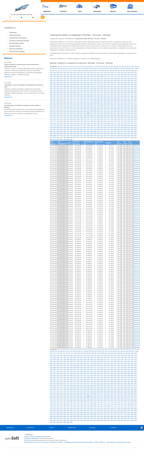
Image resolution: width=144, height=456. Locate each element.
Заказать (137, 145)
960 (51, 139)
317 (75, 88)
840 (85, 129)
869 (95, 131)
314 (64, 88)
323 (95, 88)
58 (111, 68)
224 (112, 80)
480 (98, 101)
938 (64, 137)
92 (111, 70)
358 (125, 91)
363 (54, 93)
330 (118, 88)
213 (75, 80)
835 (68, 129)
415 (54, 97)
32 (133, 66)
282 (132, 84)
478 (91, 101)
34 (138, 66)
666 (112, 115)
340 (64, 91)
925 (108, 135)
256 (132, 82)
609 (95, 111)
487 (122, 101)
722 (125, 119)
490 (132, 101)
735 (81, 121)
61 (118, 68)
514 (125, 103)
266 (78, 84)
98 (126, 70)
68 (137, 68)
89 (103, 70)
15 (88, 66)
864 (78, 131)
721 (122, 119)
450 (85, 99)
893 (88, 133)
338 (58, 91)
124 (125, 72)
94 (116, 70)
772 (118, 123)
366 (64, 93)
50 (90, 68)
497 (68, 103)
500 (78, 103)
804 (51, 127)
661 (95, 115)
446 (71, 99)
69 (50, 70)
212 (71, 80)
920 (91, 135)
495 (61, 103)
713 (95, 119)
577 (75, 109)
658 (85, 115)
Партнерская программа (17, 51)
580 (85, 109)
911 (61, 135)
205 (135, 78)
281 (128, 84)
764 (91, 123)
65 (129, 68)
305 (122, 86)
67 (134, 68)
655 (75, 115)
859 (61, 131)
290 (71, 86)
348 (91, 91)
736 (85, 121)
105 (61, 72)
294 (85, 86)
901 (115, 133)
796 (112, 125)
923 (102, 135)
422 (78, 97)
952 (112, 137)
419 (68, 97)
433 (115, 97)
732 (71, 121)
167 (95, 76)
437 (128, 97)
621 (135, 111)
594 (132, 109)
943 (81, 137)
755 (61, 123)
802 (132, 125)
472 (71, 101)
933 (135, 135)
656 (78, 115)
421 (75, 97)
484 (112, 101)
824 (118, 127)
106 (64, 72)
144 (105, 74)
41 (66, 68)
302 (112, 86)
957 (128, 137)
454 (98, 99)
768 (105, 123)
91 (108, 70)
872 (105, 131)
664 (105, 115)
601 (68, 111)
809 (68, 127)
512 (118, 103)
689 (102, 117)
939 (68, 137)
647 (135, 113)
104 (58, 72)
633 (88, 113)
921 (95, 135)
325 (102, 88)
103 (54, 72)
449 (81, 99)
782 (64, 125)
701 (54, 119)
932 (132, 135)
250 (112, 82)
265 (75, 84)
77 (71, 70)
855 (135, 129)
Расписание (13, 32)
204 (132, 78)
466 (51, 101)
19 (99, 66)
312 (58, 88)
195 (102, 78)
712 (91, 119)
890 (78, 133)
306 (125, 86)
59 (113, 68)
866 (85, 131)
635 (95, 113)
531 (95, 105)
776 (132, 123)
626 (64, 113)
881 (135, 131)
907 (135, 133)
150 (125, 74)
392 (64, 95)
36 (53, 68)
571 (54, 109)
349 (95, 91)
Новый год (53, 442)
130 (58, 74)
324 (98, 88)
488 (125, 101)
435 (122, 97)
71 (56, 70)
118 (105, 72)
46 (79, 68)
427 (95, 97)
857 (54, 131)
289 (68, 86)
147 (115, 74)
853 (128, 129)
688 (98, 117)
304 (118, 86)
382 (118, 93)
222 (105, 80)
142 (98, 74)
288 (64, 86)
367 (68, 93)
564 (118, 107)
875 (115, 131)
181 (54, 78)
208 (58, 80)
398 (85, 95)
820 (105, 127)
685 (88, 117)
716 (105, 119)
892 (85, 133)
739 (95, 121)
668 (118, 115)
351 (102, 91)
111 (81, 72)
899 (108, 133)
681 (75, 117)
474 (78, 101)
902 (118, 133)
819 (102, 127)
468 (58, 101)
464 (132, 99)
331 (122, 88)
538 (118, 105)
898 (105, 133)
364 (58, 93)
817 (95, 127)
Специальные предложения (18, 37)
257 (135, 82)
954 (118, 137)
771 (115, 123)
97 (124, 70)
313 (61, 88)
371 (81, 93)
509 (108, 103)
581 (88, 109)
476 (85, 101)
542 (132, 105)
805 (54, 127)
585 (102, 109)
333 (128, 88)
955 (122, 137)
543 (135, 105)
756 (64, 123)
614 (112, 111)
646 (132, 113)
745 (115, 121)
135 (75, 74)
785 (75, 125)
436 (125, 97)
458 (112, 99)
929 (122, 135)
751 (135, 121)
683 (81, 117)
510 (112, 103)
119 (108, 72)
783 (68, 125)
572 (58, 109)
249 (108, 82)
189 (81, 78)
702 (58, 119)
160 (71, 76)
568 (132, 107)
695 (122, 117)
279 (122, 84)
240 (78, 82)
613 (108, 111)
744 (112, 121)
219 (95, 80)
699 (135, 117)
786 (78, 125)
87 (98, 70)
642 (118, 113)
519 (54, 105)
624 (58, 113)
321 (88, 88)
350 (98, 91)
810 (71, 127)
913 (68, 135)
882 (51, 133)
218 (91, 80)
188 (78, 78)
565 (122, 107)
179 (135, 76)
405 (108, 95)
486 (118, 101)
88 (100, 70)
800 (125, 125)
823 (115, 127)
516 (132, 103)
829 (135, 127)
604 (78, 111)
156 (58, 76)
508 (105, 103)
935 (54, 137)
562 (112, 107)
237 (68, 82)
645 (128, 113)
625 (61, 113)
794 (105, 125)
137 (81, 74)
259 (54, 84)
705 (68, 119)
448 (78, 99)
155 (54, 76)
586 (105, 109)
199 (115, 78)
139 (88, 74)
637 (102, 113)
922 (98, 135)
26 (117, 66)
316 (71, 88)
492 (51, 103)
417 (61, 97)
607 (88, 111)
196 (105, 78)
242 (85, 82)
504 (91, 103)
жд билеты (63, 11)
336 (51, 91)
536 (112, 105)
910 (58, 135)
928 (118, 135)
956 (125, 137)
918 (85, 135)
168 (98, 76)
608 (91, 111)
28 (122, 66)
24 (112, 66)
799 (122, 125)
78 (74, 70)
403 (102, 95)
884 (58, 133)
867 (88, 131)
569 (135, 107)
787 (81, 125)
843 (95, 129)
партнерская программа (43, 436)
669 (122, 115)
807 (61, 127)
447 (75, 99)
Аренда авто (72, 427)
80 (79, 70)
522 (64, 105)
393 (68, 95)
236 (64, 82)
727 (54, 121)
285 (54, 86)
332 (125, 88)
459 (115, 99)
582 (91, 109)
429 (102, 97)
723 (128, 119)
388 (51, 95)
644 (125, 113)
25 (114, 66)
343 (75, 91)
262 (64, 84)
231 (135, 80)
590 (118, 109)
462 (125, 99)
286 (58, 86)
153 (135, 74)
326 (105, 88)
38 (58, 68)
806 (58, 127)
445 (68, 99)
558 (98, 107)
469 (61, 101)
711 (88, 119)
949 (102, 137)
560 (105, 107)
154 (51, 76)
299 (102, 86)
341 (68, 91)
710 (85, 119)
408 (118, 95)
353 (108, 91)
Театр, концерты (132, 11)
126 (132, 72)
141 (95, 74)
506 (98, 103)
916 (78, 135)
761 (81, 123)
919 (88, 135)
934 (51, 137)
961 (54, 139)
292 (78, 86)
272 (98, 84)
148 (118, 74)
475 (81, 101)
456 (105, 99)
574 (64, 109)
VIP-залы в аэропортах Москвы (19, 40)
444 (64, 99)
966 (71, 139)
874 (112, 131)
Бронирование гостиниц (31, 442)
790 (91, 125)
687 (95, 117)
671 (128, 115)
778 (51, 125)
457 (108, 99)
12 (80, 66)
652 (64, 115)
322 (91, 88)
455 (102, 99)
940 (71, 137)
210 (64, 80)
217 (88, 80)
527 (81, 105)
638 (105, 113)
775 (128, 123)
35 (50, 68)
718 (112, 119)
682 (78, 117)
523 (68, 105)
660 (91, 115)
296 (91, 86)
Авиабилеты (10, 427)
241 (81, 82)
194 (98, 78)
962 (58, 139)
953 (115, 137)
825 (122, 127)
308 (132, 86)
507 (102, 103)
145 (108, 74)
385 (128, 93)
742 (105, 121)
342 (71, 91)
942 (78, 137)
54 (100, 68)
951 (108, 137)
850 (118, 129)
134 (71, 74)
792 (98, 125)
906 (132, 133)
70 (53, 70)
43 (71, 68)
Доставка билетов (15, 46)
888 (71, 133)
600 (64, 111)
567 (128, 107)
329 (115, 88)
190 (85, 78)
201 (122, 78)
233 (54, 82)
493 (54, 103)
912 (64, 135)
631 (81, 113)
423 (81, 97)
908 (51, 135)
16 (91, 66)
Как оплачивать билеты (16, 43)
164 (85, 76)
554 (85, 107)
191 (88, 78)
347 (88, 91)
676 (58, 117)
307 (128, 86)
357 (122, 91)
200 (118, 78)
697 (128, 117)
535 (108, 105)
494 (58, 103)
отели (79, 11)
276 (112, 84)
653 (68, 115)
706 (71, 119)
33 (135, 66)
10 (75, 66)
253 (122, 82)
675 (54, 117)
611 (102, 111)
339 (61, 91)
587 (108, 109)
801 (128, 125)
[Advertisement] (25, 138)
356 (118, 91)
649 (54, 115)
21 (104, 66)
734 (78, 121)
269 (88, 84)
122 (118, 72)
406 (112, 95)
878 (125, 131)
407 (115, 95)
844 (98, 129)
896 (98, 133)
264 (71, 84)
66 (132, 68)
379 (108, 93)
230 (132, 80)
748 (125, 121)
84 (90, 70)
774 (125, 123)
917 (81, 135)
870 (98, 131)
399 (88, 95)
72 (58, 70)
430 (105, 97)
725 (135, 119)
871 (102, 131)
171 (108, 76)
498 (71, 103)
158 (64, 76)
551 (75, 107)
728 (58, 121)
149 (122, 74)
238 (71, 82)
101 (136, 70)
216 (85, 80)
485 (115, 101)
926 (112, 135)
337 (54, 91)
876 (118, 131)
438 (132, 97)
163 (81, 76)
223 (108, 80)
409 (122, 95)
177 (128, 76)
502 (85, 103)
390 (58, 95)
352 (105, 91)
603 (75, 111)
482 (105, 101)
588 (112, 109)
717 (108, 119)
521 (61, 105)
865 (81, 131)
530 (91, 105)
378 (105, 93)
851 (122, 129)
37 (56, 68)
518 (51, 105)
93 (113, 70)
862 (71, 131)
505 (95, 103)
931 (128, 135)
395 (75, 95)
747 (122, 121)
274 (105, 84)
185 (68, 78)
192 (91, 78)
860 (64, 131)
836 (71, 129)
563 (115, 107)
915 (75, 135)
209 (61, 80)
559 (102, 107)
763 (88, 123)
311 (54, 88)
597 (54, 111)
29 (125, 66)
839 (81, 129)
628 (71, 113)
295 (88, 86)
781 (61, 125)
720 (118, 119)
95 (118, 70)
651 (61, 115)
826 (125, 127)
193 (95, 78)
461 (122, 99)
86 (95, 70)
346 (85, 91)
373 (88, 93)
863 (75, 131)
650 (58, 115)
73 (61, 70)
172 (112, 76)
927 (115, 135)
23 (109, 66)
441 (54, 99)
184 (64, 78)
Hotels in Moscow (99, 442)
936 (58, 137)
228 (125, 80)
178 (132, 76)
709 (81, 119)
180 (51, 78)
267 (81, 84)
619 (128, 111)
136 (78, 74)
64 (126, 68)
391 (61, 95)
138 (85, 74)
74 (64, 70)
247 (102, 82)
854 (132, 129)
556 (91, 107)
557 (95, 107)
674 (51, 117)
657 (81, 115)
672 (132, 115)
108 (71, 72)
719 (115, 119)
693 (115, 117)
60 (116, 68)
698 (132, 117)
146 (112, 74)
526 (78, 105)
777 (135, 123)
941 (75, 137)
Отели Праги (44, 442)
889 (75, 133)
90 (105, 70)
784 (71, 125)
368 (71, 93)
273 (102, 84)
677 (61, 117)
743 (108, 121)
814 (85, 127)
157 (61, 76)
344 (78, 91)
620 (132, 111)
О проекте (113, 427)
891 (81, 133)
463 (128, 99)
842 (91, 129)
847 (108, 129)
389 (54, 95)
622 (51, 113)
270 (91, 84)
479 (95, 101)
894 (91, 133)
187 (75, 78)
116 (98, 72)
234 (58, 82)
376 (98, 93)
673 (135, 115)
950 (105, 137)
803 (135, 125)
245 (95, 82)
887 (68, 133)
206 (51, 80)
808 (64, 127)
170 (105, 76)
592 (125, 109)
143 (102, 74)
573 (61, 109)
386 (132, 93)
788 (85, 125)
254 (125, 82)
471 (68, 101)
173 (115, 76)
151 (128, 74)
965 (68, 139)
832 (58, 129)
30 (127, 66)
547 (61, 107)
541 (128, 105)
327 (108, 88)
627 (68, 113)
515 (128, 103)
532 (98, 105)
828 (132, 127)
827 (128, 127)
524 (71, 105)
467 (54, 101)
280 (125, 84)
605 (81, 111)
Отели (51, 427)
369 (75, 93)
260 (58, 84)
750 (132, 121)
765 (95, 123)
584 (98, 109)
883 (54, 133)
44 (74, 68)
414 (51, 97)
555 (88, 107)
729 (61, 121)
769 (108, 123)
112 (85, 72)
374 (91, 93)
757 (68, 123)
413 (135, 95)
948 (98, 137)
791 (95, 125)
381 (115, 93)
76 (69, 70)
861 (68, 131)
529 (88, 105)
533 (102, 105)
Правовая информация (31, 438)
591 (122, 109)
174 (118, 76)
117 (102, 72)
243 (88, 82)
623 (54, 113)
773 (122, 123)
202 (125, 78)
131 (61, 74)
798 (118, 125)
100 (132, 70)
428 (98, 97)
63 (124, 68)
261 (61, 84)
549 (68, 107)
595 (135, 109)
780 (58, 125)
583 (95, 109)
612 (105, 111)
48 (84, 68)
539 (122, 105)
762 (85, 123)
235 (61, 82)
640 (112, 113)
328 (112, 88)
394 (71, 95)
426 (91, 97)
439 (135, 97)
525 (75, 105)
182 (58, 78)
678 (64, 117)
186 (71, 78)
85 (92, 70)
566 (125, 107)
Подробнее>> (8, 76)
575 (68, 109)
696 (125, 117)
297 (95, 86)
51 (92, 68)
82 (84, 70)
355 (115, 91)
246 (98, 82)
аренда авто (97, 11)
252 (118, 82)
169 (102, 76)
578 (78, 109)
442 (58, 99)
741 (102, 121)
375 (95, 93)
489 (128, 101)
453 (95, 99)
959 (135, 137)
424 (85, 97)
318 (78, 88)
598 (58, 111)
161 (75, 76)
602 (71, 111)
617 (122, 111)
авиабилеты (47, 11)
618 (125, 111)
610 (98, 111)
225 (115, 80)
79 (77, 70)
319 (81, 88)
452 (91, 99)
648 (51, 115)
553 (81, 107)
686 (91, 117)
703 (61, 119)
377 (102, 93)
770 (112, 123)
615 (115, 111)
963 (61, 139)
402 (98, 95)
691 (108, 117)
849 (115, 129)
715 (102, 119)
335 (135, 88)
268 (85, 84)
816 (91, 127)
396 (78, 95)
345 (81, 91)
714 (98, 119)
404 (105, 95)
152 (132, 74)
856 (51, 131)
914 (71, 135)
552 (78, 107)
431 (108, 97)
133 (68, 74)
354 (112, 91)
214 (78, 80)
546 (58, 107)
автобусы (113, 11)
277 (115, 84)
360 (132, 91)
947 (95, 137)
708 (78, 119)
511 (115, 103)
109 (75, 72)
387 (135, 93)
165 (88, 76)
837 (75, 129)
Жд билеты (30, 427)
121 (115, 72)
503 (88, 103)
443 (61, 99)
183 (61, 78)
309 (135, 86)
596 (51, 111)
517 (135, 103)
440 (51, 99)
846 (105, 129)
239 (75, 82)
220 (98, 80)
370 (78, 93)
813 (81, 127)
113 (88, 72)
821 (108, 127)
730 (64, 121)
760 (78, 123)
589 (115, 109)
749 (128, 121)
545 (54, 107)
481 (102, 101)
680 (71, 117)
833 (61, 129)
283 (135, 84)
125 (128, 72)
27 (119, 66)
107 (68, 72)
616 (118, 111)
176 (125, 76)
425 (88, 97)
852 (125, 129)
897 (102, 133)
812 (78, 127)
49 (87, 68)
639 (108, 113)
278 (118, 84)
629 (75, 113)
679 (68, 117)
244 (91, 82)
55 (103, 68)
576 (71, 109)
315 (68, 88)
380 (112, 93)
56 (105, 68)
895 (95, 133)
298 (98, 86)
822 (112, 127)
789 (88, 125)
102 (51, 72)
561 (108, 107)
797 (115, 125)
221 (102, 80)
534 (105, 105)
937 (61, 137)
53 (98, 68)
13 (83, 66)
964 (64, 139)
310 (51, 88)
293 (81, 86)
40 (64, 68)
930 (125, 135)
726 (51, 121)
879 (128, 131)
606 (85, 111)
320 (85, 88)
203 (128, 78)
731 (68, 121)
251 (115, 82)
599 (61, 111)
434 (118, 97)
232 (51, 82)
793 (102, 125)
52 (95, 68)
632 (85, 113)
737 (88, 121)
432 (112, 97)
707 (75, 119)
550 (71, 107)
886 (64, 133)
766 (98, 123)
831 (54, 129)
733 (75, 121)
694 (118, 117)
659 (88, 115)
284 (51, 86)
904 (125, 133)
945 (88, 137)
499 (75, 103)
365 (61, 93)
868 (91, 131)
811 (75, 127)
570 (51, 109)
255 (128, 82)
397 (81, 95)
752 (51, 123)
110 (78, 72)
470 (64, 101)
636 (98, 113)
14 (85, 66)
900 (112, 133)
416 (58, 97)
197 (108, 78)
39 (61, 68)
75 (66, 70)
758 (71, 123)
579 (81, 109)
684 (85, 117)
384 (125, 93)
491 (135, 101)
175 (122, 76)
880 (132, 131)
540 (125, 105)
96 (121, 70)
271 (95, 84)
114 (91, 72)
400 (91, 95)
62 (121, 68)
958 (132, 137)
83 (87, 70)
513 (122, 103)
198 (112, 78)
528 (85, 105)
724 (132, 119)
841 (88, 129)
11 (78, 66)
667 (115, 115)
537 (115, 105)
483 (108, 101)
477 (88, 101)
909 (54, 135)
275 (108, 84)
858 (58, 131)
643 (122, 113)
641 (115, 113)
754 (58, 123)
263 (68, 84)
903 (122, 133)
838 (78, 129)
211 (68, 80)
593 (128, 109)
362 (51, 93)
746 (118, 121)
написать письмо (29, 436)
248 (105, 82)
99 (129, 70)
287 (61, 86)
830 (51, 129)
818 (98, 127)
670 (125, 115)
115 (95, 72)
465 (135, 99)
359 (128, 91)
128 (51, 74)
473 (75, 101)
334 (132, 88)
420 (71, 97)
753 (54, 123)
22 (106, 66)
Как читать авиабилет (16, 48)
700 (51, 119)
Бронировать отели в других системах (119, 442)
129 (54, 74)
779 (54, 125)
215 (81, 80)
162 (78, 76)
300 (105, 86)
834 (64, 129)
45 (77, 68)
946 (91, 137)
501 (81, 103)
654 (71, 115)
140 (91, 74)
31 (130, 66)
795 (108, 125)
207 (54, 80)
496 (64, 103)
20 (101, 66)
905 (128, 133)
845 (102, 129)
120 (112, 72)
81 (82, 70)
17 (93, 66)
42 (69, 68)
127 (135, 72)
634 (91, 113)
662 (98, 115)
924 (105, 135)
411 (128, 95)
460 (118, 99)
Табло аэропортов (15, 35)
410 (125, 95)
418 (64, 97)
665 (108, 115)
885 (61, 133)
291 (75, 86)
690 (105, 117)
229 (128, 80)
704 (64, 119)
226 (118, 80)
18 (96, 66)
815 (88, 127)
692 (112, 117)
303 (115, 86)
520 (58, 105)
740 (98, 121)
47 (82, 68)
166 (91, 76)
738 (91, 121)
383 (122, 93)
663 (102, 115)
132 (64, 74)
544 (51, 107)
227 (122, 80)
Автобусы (93, 427)
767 (102, 123)
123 (122, 72)
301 (108, 86)
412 (132, 95)
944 (85, 137)
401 (95, 95)
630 (78, 113)
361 (135, 91)
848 (112, 129)
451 (88, 99)
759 (75, 123)
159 (68, 76)
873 (108, 131)
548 (64, 107)
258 (51, 84)
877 (122, 131)
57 (108, 68)
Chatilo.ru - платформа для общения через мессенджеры (75, 442)
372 (85, 93)
